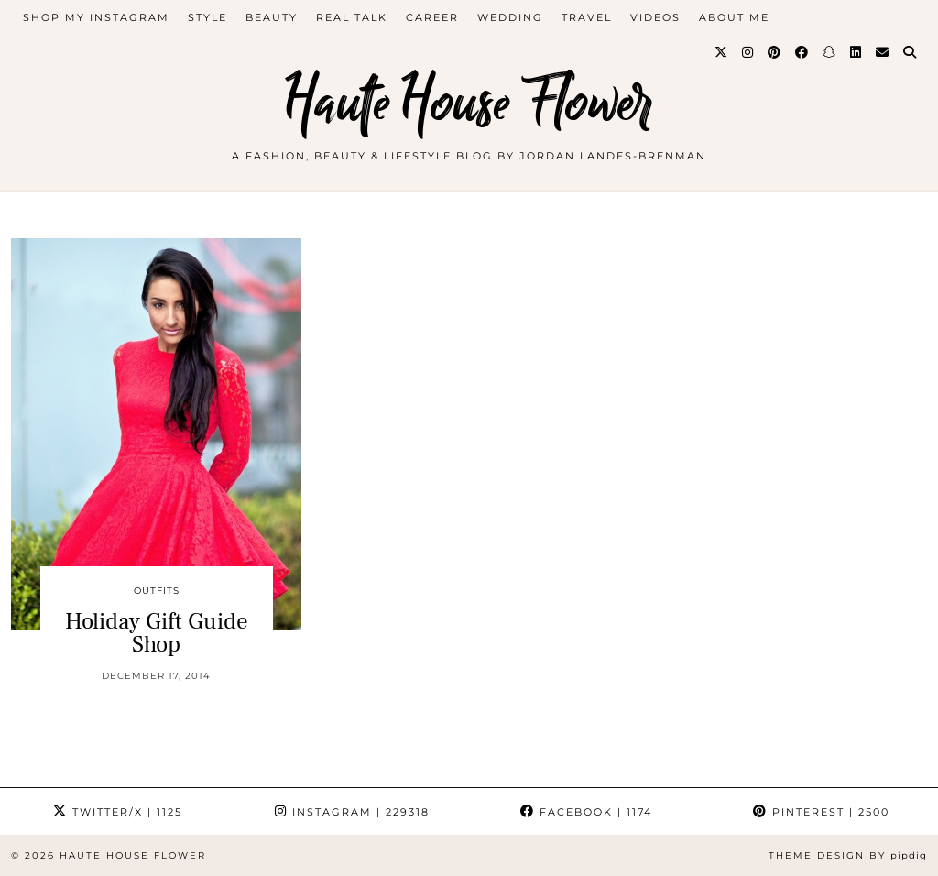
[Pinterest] (775, 52)
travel (587, 17)
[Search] (910, 52)
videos (655, 17)
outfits (157, 591)
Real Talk (351, 17)
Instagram (352, 811)
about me (734, 17)
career (432, 17)
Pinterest (821, 811)
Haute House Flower (469, 103)
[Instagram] (748, 52)
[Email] (883, 52)
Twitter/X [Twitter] (117, 811)
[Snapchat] (830, 52)
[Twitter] (721, 52)
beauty (271, 17)
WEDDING (510, 17)
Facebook (586, 811)
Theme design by (848, 855)
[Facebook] (802, 52)
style (207, 17)
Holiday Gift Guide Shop (156, 633)
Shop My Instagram (96, 17)
